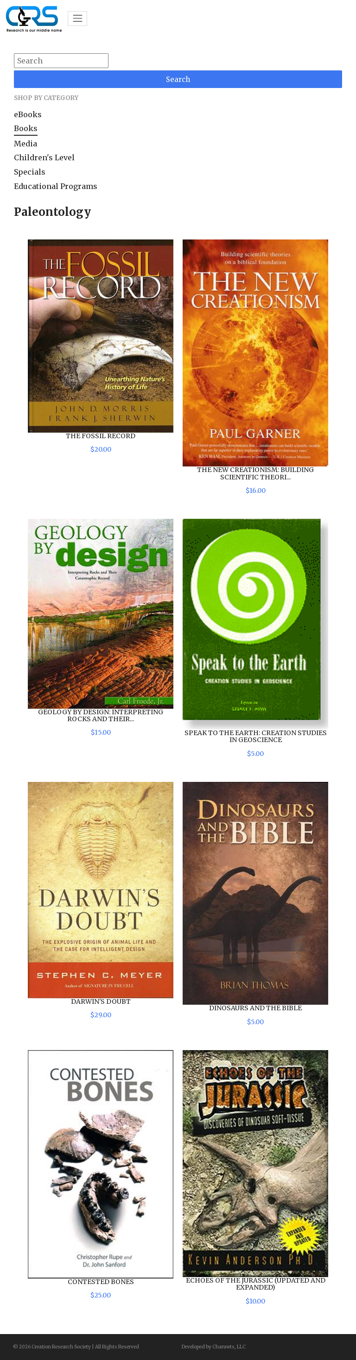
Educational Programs (55, 186)
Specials (29, 171)
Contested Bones (101, 1282)
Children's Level (44, 157)
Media (25, 143)
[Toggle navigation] (77, 18)
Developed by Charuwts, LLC (214, 1347)
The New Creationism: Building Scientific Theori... (255, 473)
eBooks (28, 114)
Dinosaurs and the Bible (255, 1008)
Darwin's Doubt (101, 1001)
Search (178, 79)
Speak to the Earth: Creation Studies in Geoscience (255, 736)
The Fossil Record (100, 436)
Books (26, 128)
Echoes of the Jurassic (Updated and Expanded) (255, 1283)
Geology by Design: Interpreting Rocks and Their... (100, 715)
